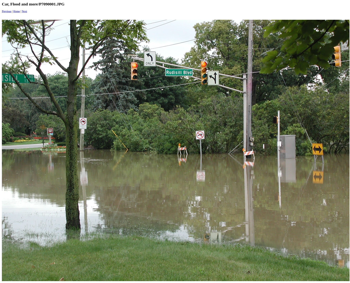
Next (24, 11)
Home (16, 11)
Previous (6, 11)
